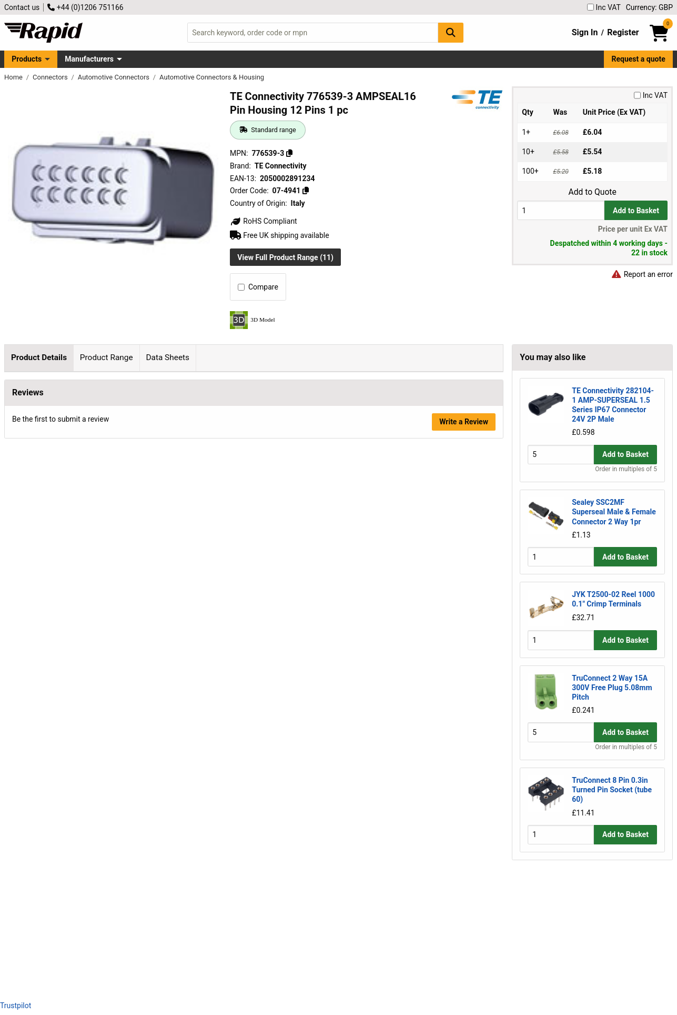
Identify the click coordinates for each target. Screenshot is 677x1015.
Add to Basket (636, 210)
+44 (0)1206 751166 (85, 7)
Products (27, 59)
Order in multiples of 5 (626, 469)
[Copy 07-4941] (305, 190)
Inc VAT (604, 7)
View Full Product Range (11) (285, 257)
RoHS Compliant (263, 221)
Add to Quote (592, 192)
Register (623, 32)
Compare (258, 287)
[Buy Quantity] (560, 210)
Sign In (585, 32)
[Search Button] (450, 32)
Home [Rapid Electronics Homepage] (14, 77)
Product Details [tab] (39, 357)
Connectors (51, 77)
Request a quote (638, 59)
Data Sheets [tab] (167, 357)
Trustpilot (15, 1005)
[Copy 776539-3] (289, 153)
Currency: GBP (649, 7)
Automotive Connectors (114, 77)
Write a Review (463, 964)
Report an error (642, 274)
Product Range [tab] (106, 357)
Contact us (21, 7)
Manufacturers (89, 59)
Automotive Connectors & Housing (211, 77)
